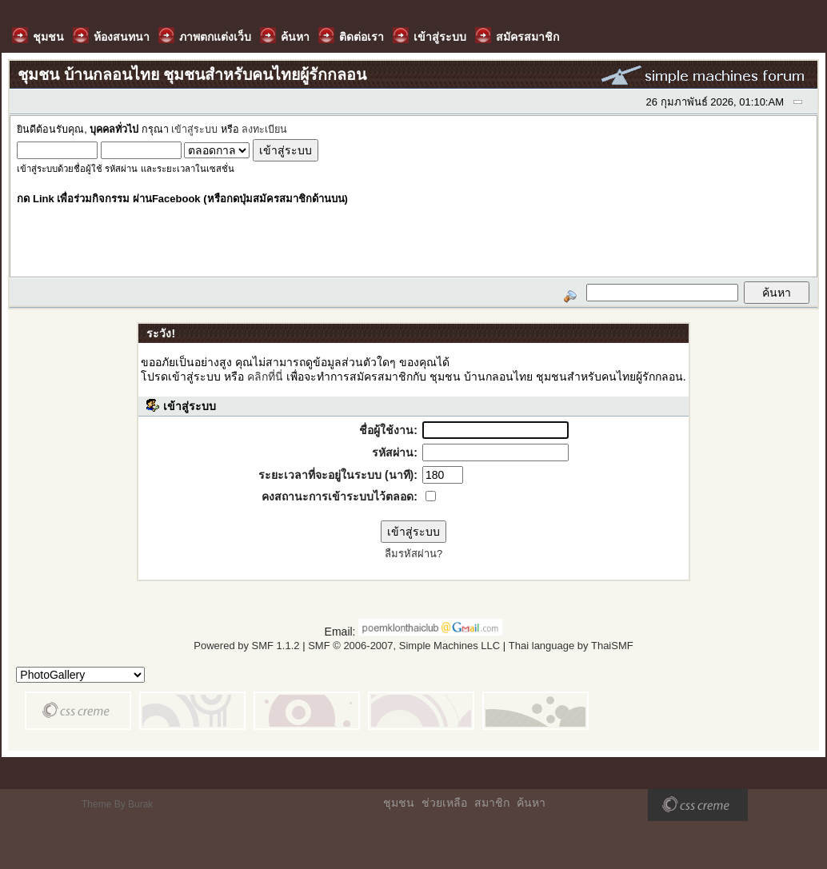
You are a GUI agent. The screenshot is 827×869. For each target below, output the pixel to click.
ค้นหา (531, 802)
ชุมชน (398, 802)
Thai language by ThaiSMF (571, 646)
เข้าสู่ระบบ (194, 129)
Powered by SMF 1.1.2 (246, 646)
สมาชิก (491, 802)
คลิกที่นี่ (265, 376)
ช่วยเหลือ (444, 802)
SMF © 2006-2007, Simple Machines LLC (404, 646)
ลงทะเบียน (264, 129)
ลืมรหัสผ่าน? (413, 554)
